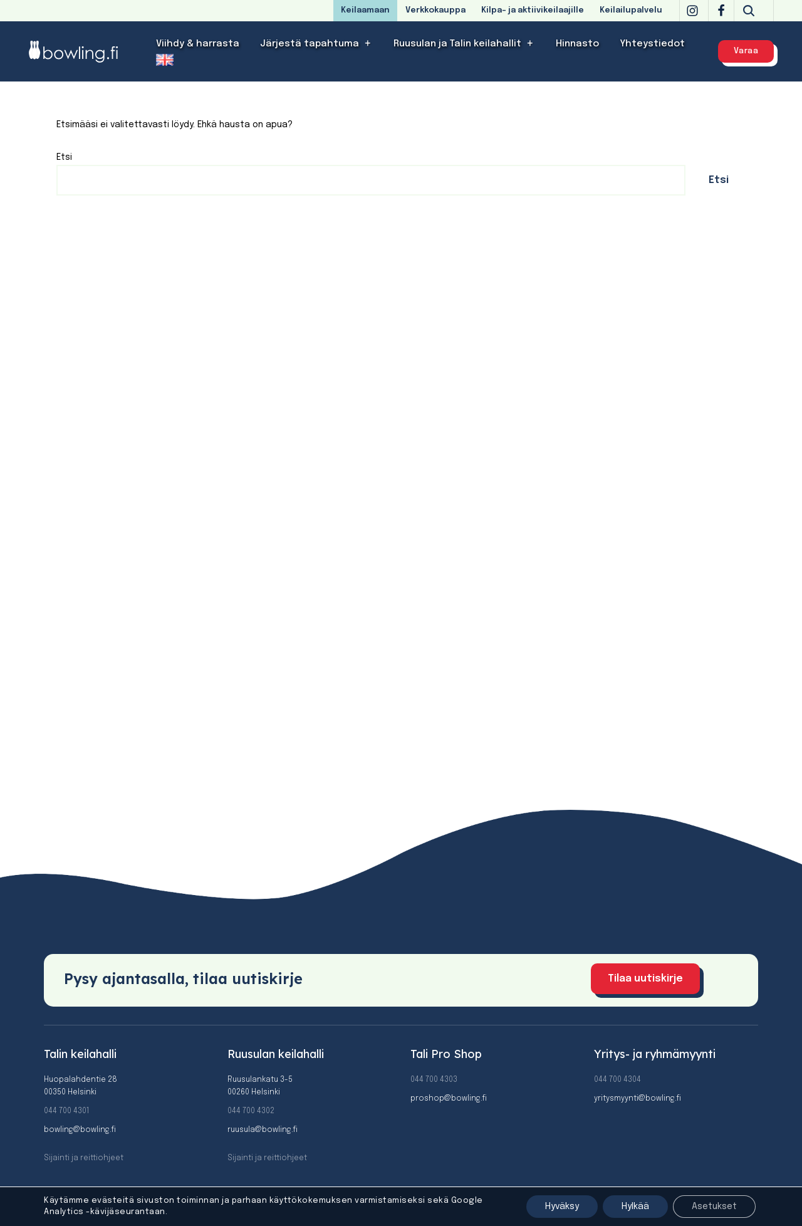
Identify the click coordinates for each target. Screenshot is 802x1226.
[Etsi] (748, 10)
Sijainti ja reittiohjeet (83, 1158)
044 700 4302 (250, 1111)
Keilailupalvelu (631, 10)
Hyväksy (562, 1206)
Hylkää (635, 1206)
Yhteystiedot (652, 44)
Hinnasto (577, 44)
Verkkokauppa (435, 10)
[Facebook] (721, 10)
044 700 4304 (617, 1080)
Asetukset (714, 1206)
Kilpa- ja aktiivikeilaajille (532, 10)
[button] (368, 43)
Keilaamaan (365, 10)
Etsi (64, 157)
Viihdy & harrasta (197, 44)
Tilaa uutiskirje (645, 978)
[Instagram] (692, 10)
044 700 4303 (433, 1080)
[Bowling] (81, 51)
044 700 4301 (66, 1111)
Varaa (746, 51)
